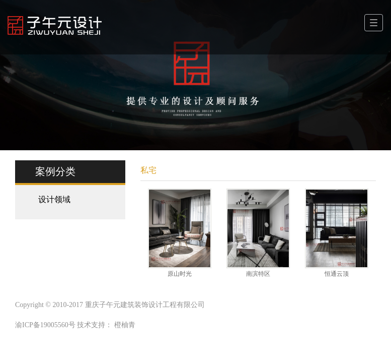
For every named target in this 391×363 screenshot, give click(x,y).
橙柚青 (124, 325)
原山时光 (180, 273)
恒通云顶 (337, 273)
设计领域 (54, 199)
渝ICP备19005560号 (45, 325)
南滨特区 (258, 273)
